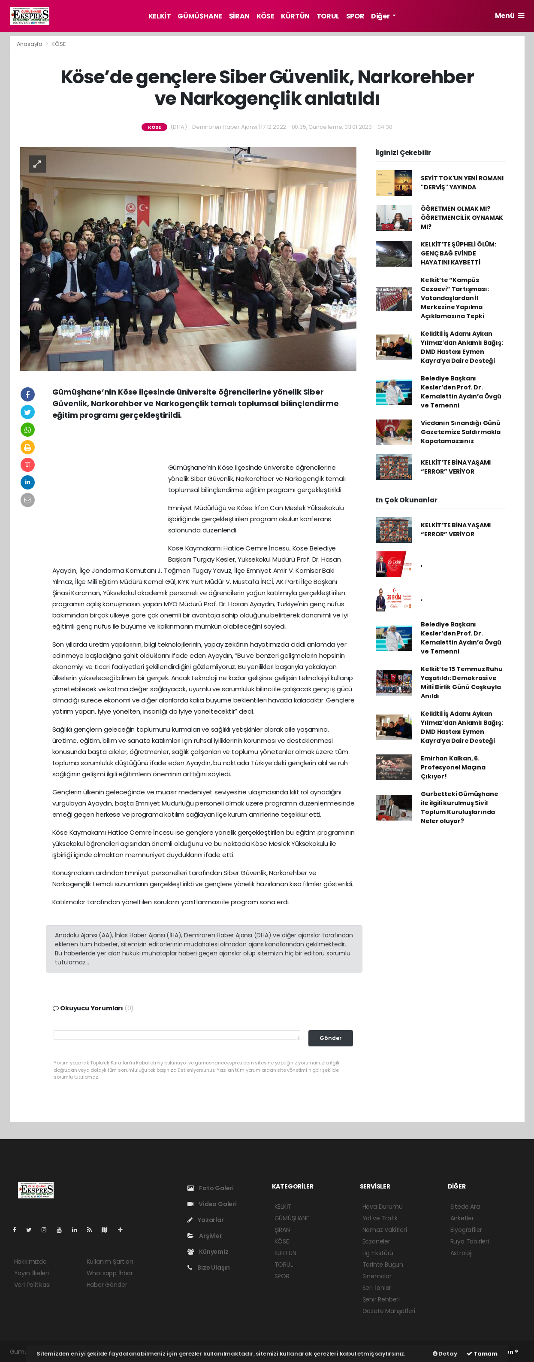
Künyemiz (208, 1251)
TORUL (328, 16)
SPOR (355, 16)
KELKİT (159, 16)
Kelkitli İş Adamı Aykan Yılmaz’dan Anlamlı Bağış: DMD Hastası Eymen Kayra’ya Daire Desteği (462, 347)
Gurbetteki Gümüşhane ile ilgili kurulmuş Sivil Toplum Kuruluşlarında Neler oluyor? (459, 807)
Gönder (331, 1038)
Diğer (381, 16)
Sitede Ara (465, 1206)
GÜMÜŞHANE (200, 16)
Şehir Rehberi (381, 1299)
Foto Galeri (210, 1188)
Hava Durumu (382, 1206)
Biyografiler (466, 1229)
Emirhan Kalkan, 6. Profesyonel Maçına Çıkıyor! (453, 767)
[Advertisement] (204, 444)
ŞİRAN (239, 16)
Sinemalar (377, 1276)
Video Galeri (212, 1204)
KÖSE (265, 16)
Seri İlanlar (377, 1287)
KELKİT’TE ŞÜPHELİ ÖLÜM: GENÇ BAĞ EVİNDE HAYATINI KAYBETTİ (458, 253)
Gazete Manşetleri (389, 1311)
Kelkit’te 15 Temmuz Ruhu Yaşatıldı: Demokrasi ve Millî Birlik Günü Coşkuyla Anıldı (461, 682)
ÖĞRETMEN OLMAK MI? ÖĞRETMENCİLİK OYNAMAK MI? (462, 217)
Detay (445, 1354)
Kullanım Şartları (110, 1261)
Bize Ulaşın (208, 1267)
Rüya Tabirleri (469, 1241)
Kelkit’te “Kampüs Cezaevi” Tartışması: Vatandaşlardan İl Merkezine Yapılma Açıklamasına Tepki (455, 298)
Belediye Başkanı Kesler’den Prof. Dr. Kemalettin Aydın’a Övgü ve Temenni (461, 392)
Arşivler (204, 1235)
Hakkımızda (30, 1261)
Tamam (482, 1354)
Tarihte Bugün (383, 1264)
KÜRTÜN (295, 16)
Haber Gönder (107, 1284)
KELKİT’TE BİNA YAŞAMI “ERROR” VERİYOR (456, 467)
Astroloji (461, 1253)
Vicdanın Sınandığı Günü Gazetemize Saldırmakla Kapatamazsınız (461, 432)
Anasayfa (30, 44)
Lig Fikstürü (378, 1253)
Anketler (462, 1218)
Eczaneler (376, 1241)
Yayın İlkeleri (31, 1273)
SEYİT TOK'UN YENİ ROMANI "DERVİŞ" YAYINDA (462, 183)
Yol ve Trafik (380, 1218)
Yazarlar (205, 1220)
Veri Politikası (32, 1284)
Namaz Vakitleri (384, 1229)
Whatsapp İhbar (110, 1273)
